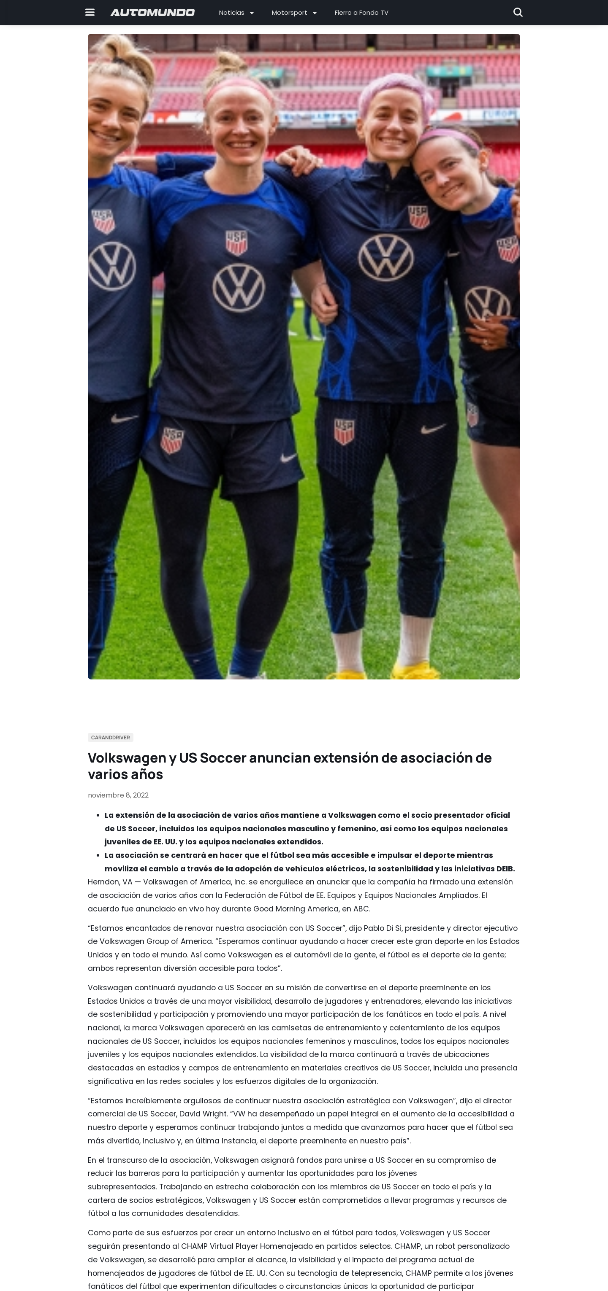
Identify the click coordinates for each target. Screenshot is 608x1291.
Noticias (237, 12)
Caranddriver (110, 737)
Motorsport (295, 12)
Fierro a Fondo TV (361, 12)
